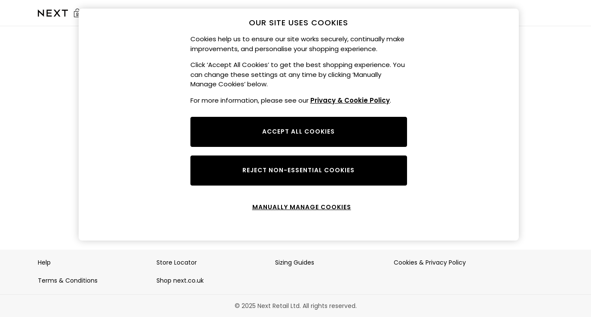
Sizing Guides (294, 262)
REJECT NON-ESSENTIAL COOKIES (298, 170)
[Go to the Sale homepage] (53, 13)
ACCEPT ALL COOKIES (298, 131)
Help (44, 262)
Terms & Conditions (68, 280)
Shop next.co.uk (180, 280)
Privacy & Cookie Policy (350, 100)
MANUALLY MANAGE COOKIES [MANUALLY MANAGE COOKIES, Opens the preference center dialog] (301, 207)
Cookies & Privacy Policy (430, 262)
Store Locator (176, 262)
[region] (299, 125)
